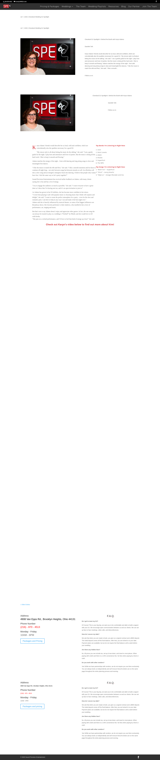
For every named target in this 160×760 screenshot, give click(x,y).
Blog (123, 7)
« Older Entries (25, 604)
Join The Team (149, 7)
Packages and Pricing (32, 641)
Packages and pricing (32, 706)
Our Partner (134, 7)
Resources (113, 7)
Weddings (66, 7)
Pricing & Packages (49, 7)
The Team (81, 7)
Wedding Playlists (97, 7)
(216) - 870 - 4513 (30, 627)
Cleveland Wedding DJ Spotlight (39, 17)
